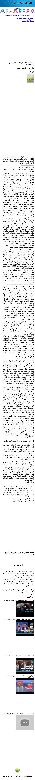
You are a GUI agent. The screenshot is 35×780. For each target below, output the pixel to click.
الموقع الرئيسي (28, 21)
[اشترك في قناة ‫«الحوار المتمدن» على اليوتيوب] (17, 15)
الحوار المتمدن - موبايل (25, 18)
